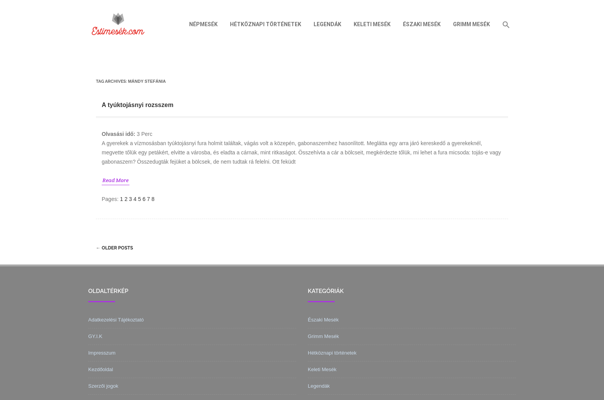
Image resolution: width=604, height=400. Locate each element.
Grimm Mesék (471, 24)
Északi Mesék (422, 24)
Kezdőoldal (100, 369)
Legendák (327, 24)
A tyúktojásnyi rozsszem (137, 105)
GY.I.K (95, 336)
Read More (115, 180)
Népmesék (203, 24)
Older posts (114, 248)
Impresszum (102, 353)
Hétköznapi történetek (265, 24)
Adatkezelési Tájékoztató (116, 320)
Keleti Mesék (372, 24)
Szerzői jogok (103, 386)
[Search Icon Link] (506, 24)
